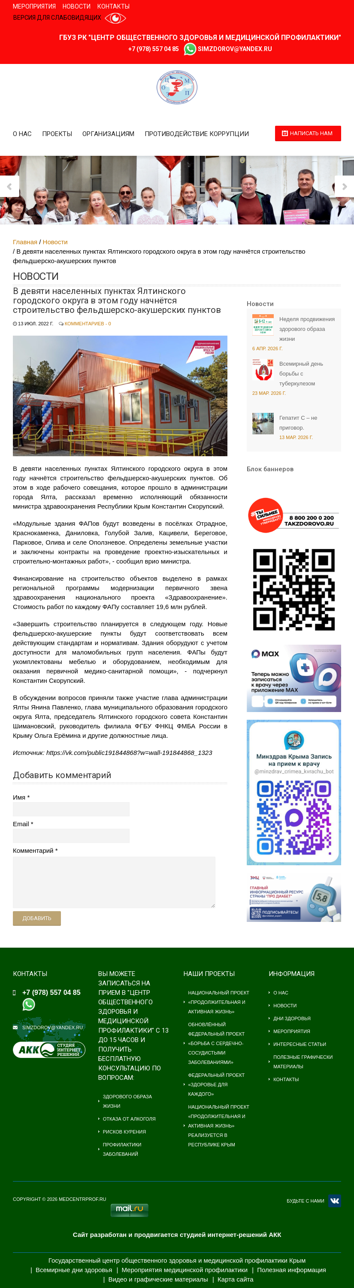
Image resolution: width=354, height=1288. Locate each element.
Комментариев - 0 (88, 323)
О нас (22, 134)
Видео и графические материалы (158, 1279)
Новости (77, 6)
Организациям (108, 134)
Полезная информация (291, 1269)
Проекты (57, 134)
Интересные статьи (299, 1044)
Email (21, 823)
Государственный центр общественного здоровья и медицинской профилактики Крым (177, 1260)
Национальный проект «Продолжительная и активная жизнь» (219, 1002)
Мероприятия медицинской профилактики (184, 1269)
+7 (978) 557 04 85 (153, 48)
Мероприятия (34, 6)
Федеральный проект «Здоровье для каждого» (216, 1085)
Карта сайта (236, 1279)
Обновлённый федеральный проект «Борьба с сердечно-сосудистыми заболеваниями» (216, 1043)
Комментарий (33, 850)
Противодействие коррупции (197, 134)
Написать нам (311, 133)
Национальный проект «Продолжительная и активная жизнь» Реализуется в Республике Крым (219, 1125)
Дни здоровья (292, 1018)
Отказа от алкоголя (129, 1118)
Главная (25, 241)
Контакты (113, 6)
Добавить (36, 918)
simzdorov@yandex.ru (235, 48)
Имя (19, 797)
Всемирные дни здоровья (74, 1269)
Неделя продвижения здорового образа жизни (307, 329)
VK (334, 1200)
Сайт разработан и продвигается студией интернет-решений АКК (177, 1234)
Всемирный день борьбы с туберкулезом (301, 374)
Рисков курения (124, 1131)
